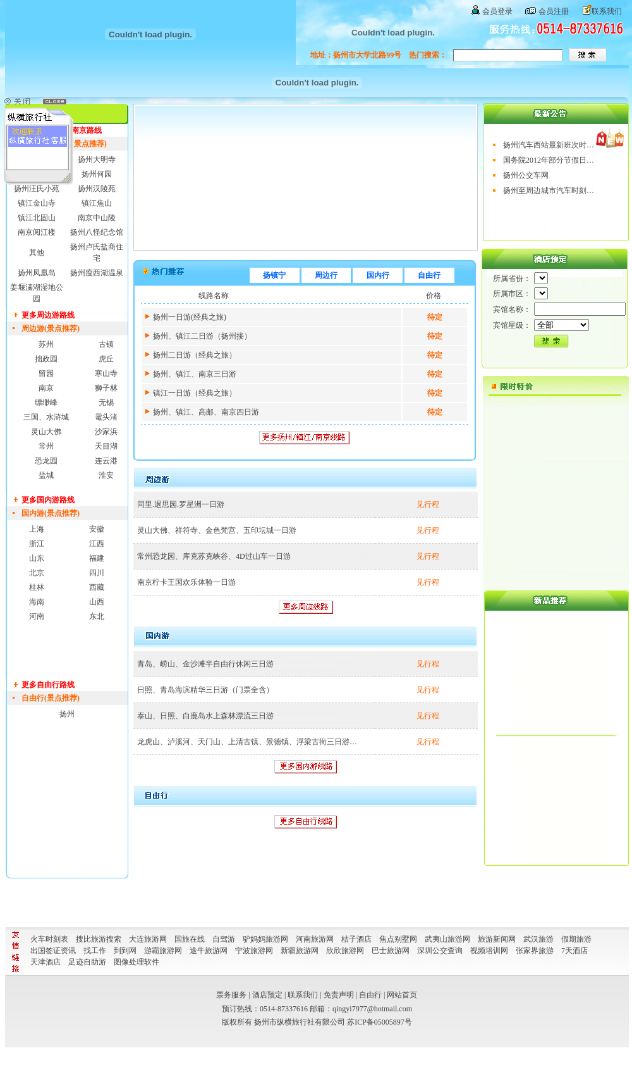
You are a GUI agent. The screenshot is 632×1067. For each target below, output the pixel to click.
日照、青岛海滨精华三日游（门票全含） (205, 689)
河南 (36, 616)
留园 (46, 373)
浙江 (36, 543)
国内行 (378, 275)
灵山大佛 (46, 431)
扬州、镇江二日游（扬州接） (202, 336)
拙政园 (46, 358)
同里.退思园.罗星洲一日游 (180, 504)
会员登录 (497, 11)
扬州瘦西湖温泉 (96, 272)
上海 (36, 529)
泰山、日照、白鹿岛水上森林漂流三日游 (205, 715)
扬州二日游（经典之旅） (194, 355)
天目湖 (106, 446)
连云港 (106, 460)
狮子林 (106, 388)
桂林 (36, 587)
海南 (36, 601)
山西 (96, 601)
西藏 (96, 587)
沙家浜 (106, 431)
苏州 (46, 344)
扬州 (67, 713)
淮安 (106, 475)
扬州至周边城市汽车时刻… (548, 190)
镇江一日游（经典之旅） (194, 393)
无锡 (106, 402)
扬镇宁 (274, 275)
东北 (96, 616)
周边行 (326, 275)
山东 (36, 558)
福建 (96, 558)
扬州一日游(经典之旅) (189, 317)
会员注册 (553, 11)
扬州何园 (97, 174)
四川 (96, 572)
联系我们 (607, 11)
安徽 (96, 529)
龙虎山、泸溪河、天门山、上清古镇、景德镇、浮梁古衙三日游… (247, 741)
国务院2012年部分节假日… (548, 160)
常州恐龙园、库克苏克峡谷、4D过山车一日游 (214, 556)
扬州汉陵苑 (97, 188)
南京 (46, 388)
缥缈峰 (46, 402)
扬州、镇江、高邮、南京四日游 (206, 412)
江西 (96, 543)
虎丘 (106, 358)
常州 (46, 446)
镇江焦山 (97, 203)
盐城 (46, 475)
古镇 (106, 344)
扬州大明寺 (97, 159)
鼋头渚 (106, 417)
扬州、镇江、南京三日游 (194, 374)
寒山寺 (106, 373)
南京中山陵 (97, 217)
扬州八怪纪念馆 (96, 232)
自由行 (429, 275)
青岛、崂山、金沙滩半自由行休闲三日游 (205, 663)
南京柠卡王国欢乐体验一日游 (186, 582)
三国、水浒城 (46, 417)
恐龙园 (46, 460)
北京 (36, 572)
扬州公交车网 (526, 175)
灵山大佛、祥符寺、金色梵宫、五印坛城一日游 (216, 530)
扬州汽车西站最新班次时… (548, 144)
